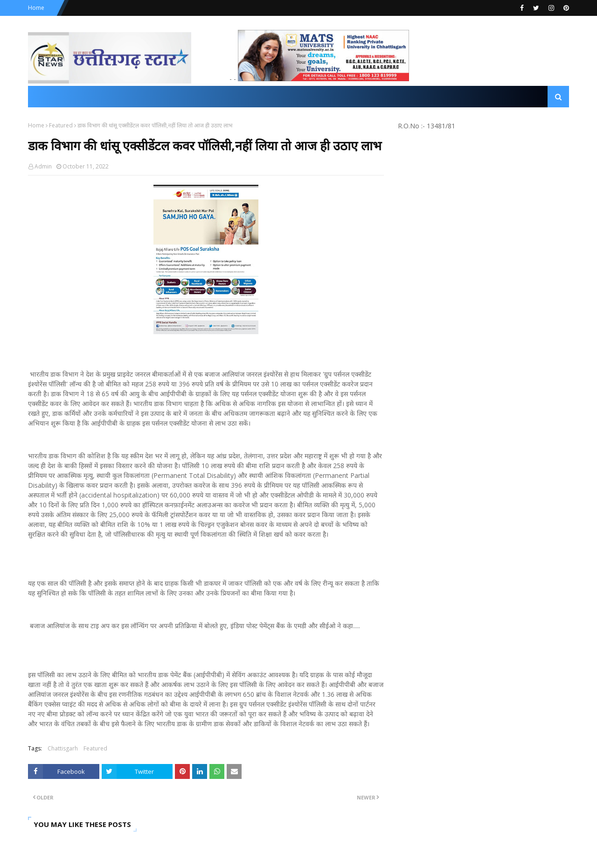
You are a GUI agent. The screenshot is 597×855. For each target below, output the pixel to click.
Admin (43, 166)
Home (36, 8)
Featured (61, 125)
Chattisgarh (63, 748)
